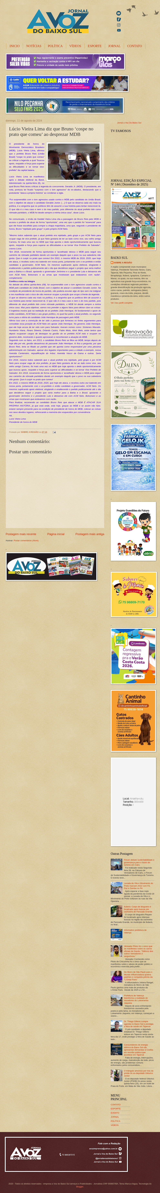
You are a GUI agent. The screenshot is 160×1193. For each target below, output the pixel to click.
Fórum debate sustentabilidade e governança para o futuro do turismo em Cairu (139, 862)
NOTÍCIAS (33, 46)
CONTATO (134, 46)
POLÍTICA (55, 46)
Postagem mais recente (21, 534)
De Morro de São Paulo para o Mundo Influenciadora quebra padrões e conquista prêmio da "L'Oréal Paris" (138, 976)
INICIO (15, 46)
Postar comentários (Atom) (26, 540)
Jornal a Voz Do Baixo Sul (129, 123)
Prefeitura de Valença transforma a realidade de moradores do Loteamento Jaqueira (136, 999)
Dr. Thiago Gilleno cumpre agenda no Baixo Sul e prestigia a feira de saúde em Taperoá (138, 1024)
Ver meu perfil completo (122, 303)
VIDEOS (115, 1125)
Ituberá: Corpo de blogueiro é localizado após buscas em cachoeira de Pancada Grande (138, 909)
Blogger (79, 1186)
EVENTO (115, 1113)
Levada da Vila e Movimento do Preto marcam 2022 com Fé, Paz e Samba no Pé (138, 885)
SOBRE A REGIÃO (123, 262)
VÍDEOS (75, 46)
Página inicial (55, 534)
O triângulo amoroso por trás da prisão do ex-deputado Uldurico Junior (138, 1073)
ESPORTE (94, 46)
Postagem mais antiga (89, 534)
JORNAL (114, 46)
